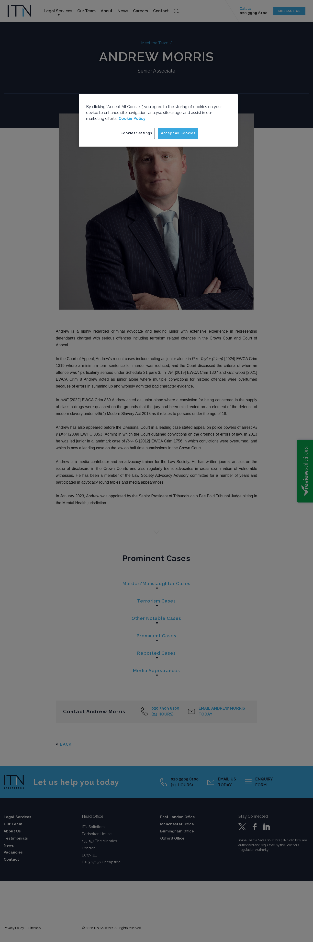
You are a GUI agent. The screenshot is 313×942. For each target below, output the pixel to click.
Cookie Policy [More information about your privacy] (132, 118)
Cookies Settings (136, 133)
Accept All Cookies (178, 133)
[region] (158, 120)
